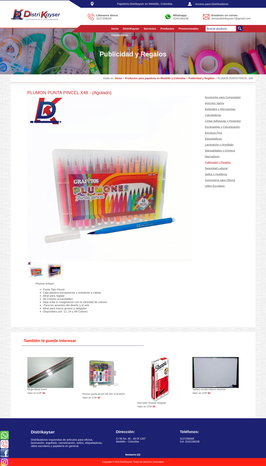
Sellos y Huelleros (216, 174)
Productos (167, 28)
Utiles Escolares (215, 185)
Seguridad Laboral (216, 168)
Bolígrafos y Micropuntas (220, 109)
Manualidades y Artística (220, 150)
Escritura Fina (213, 132)
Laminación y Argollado (219, 144)
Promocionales (189, 28)
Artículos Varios (214, 103)
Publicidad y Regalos (201, 78)
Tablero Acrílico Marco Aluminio (209, 389)
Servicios (150, 28)
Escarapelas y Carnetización (222, 126)
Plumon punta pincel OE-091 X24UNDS (103, 394)
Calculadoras (213, 115)
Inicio (114, 28)
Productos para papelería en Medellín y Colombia (155, 78)
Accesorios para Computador (223, 97)
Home (118, 78)
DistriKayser (131, 28)
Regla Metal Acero (37, 389)
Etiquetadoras (213, 138)
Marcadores (212, 156)
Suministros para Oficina (220, 180)
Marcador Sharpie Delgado (151, 402)
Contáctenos (119, 35)
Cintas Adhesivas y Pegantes (223, 120)
